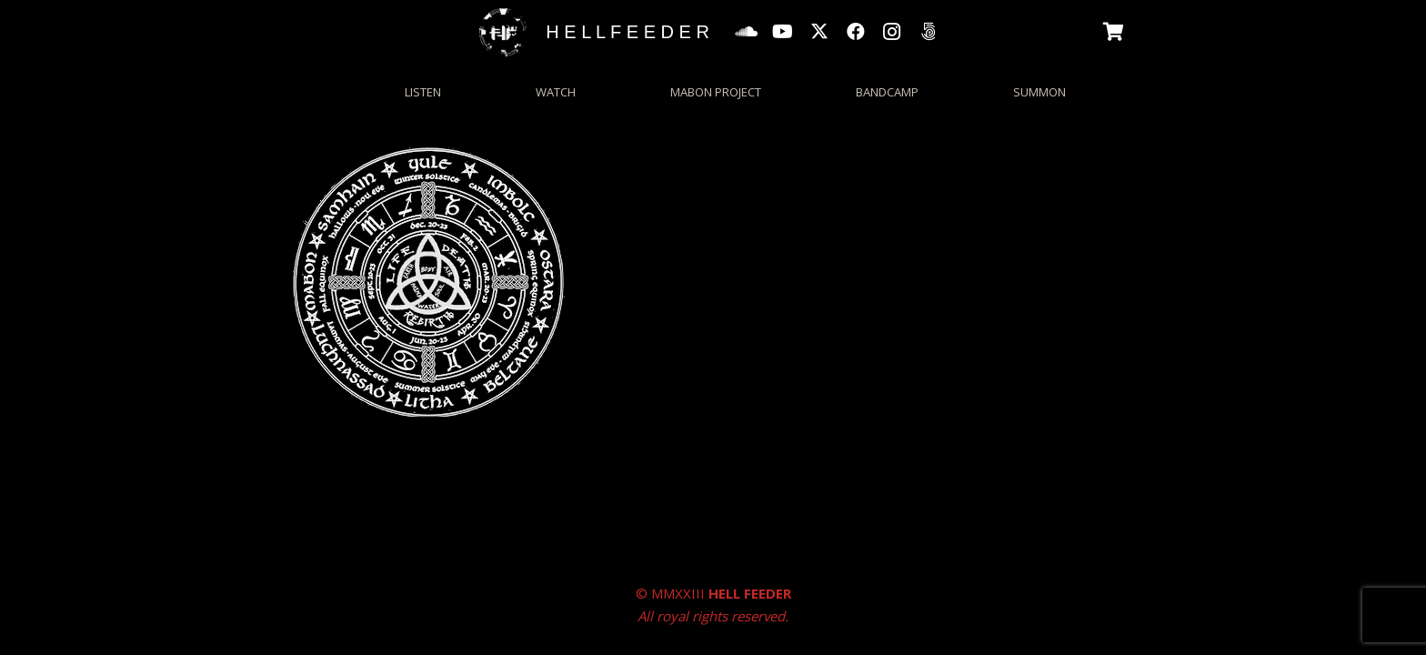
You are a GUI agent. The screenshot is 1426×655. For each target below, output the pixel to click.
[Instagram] (892, 32)
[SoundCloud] (746, 32)
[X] (819, 32)
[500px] (928, 32)
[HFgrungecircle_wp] (503, 32)
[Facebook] (856, 32)
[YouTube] (783, 32)
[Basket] (1114, 32)
